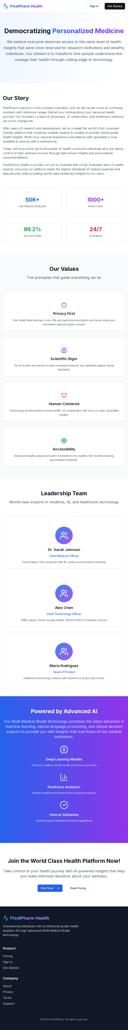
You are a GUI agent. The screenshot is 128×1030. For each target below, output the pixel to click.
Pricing (7, 956)
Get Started (115, 6)
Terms (7, 998)
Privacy (8, 992)
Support (8, 1003)
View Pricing (78, 888)
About (7, 986)
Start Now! (50, 888)
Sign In (94, 6)
